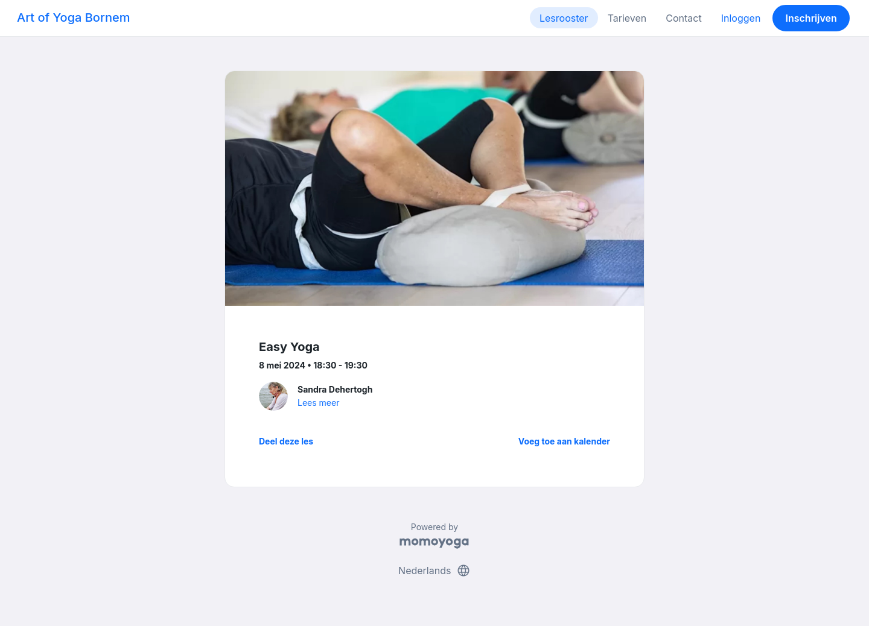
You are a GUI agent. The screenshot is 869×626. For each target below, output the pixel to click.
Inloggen (741, 18)
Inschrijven (811, 18)
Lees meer (318, 402)
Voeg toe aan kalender (564, 441)
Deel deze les (286, 441)
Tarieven (627, 18)
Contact (683, 18)
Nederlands (434, 570)
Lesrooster (564, 18)
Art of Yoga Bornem (73, 17)
